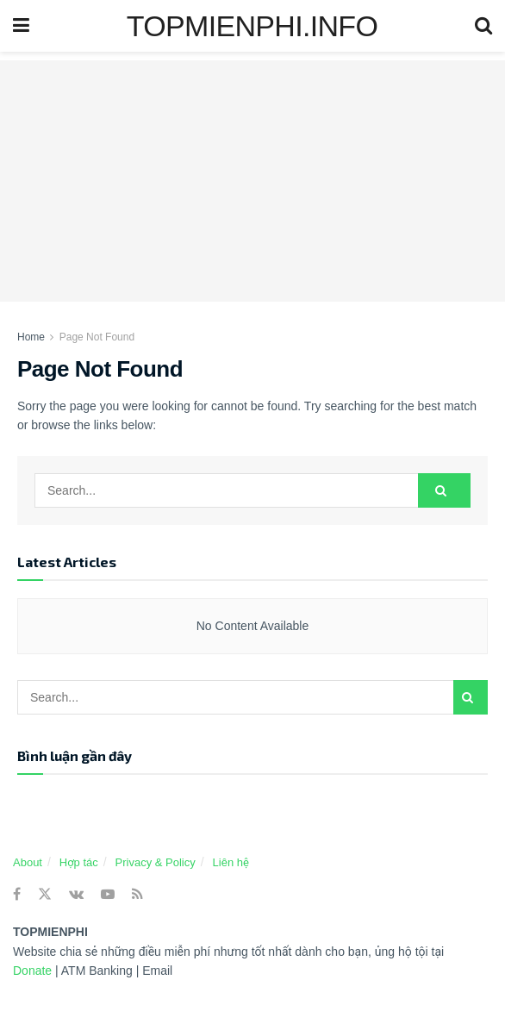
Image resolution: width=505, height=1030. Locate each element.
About (27, 862)
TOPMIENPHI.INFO (252, 26)
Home (31, 337)
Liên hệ (231, 862)
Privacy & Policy (155, 862)
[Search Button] (444, 490)
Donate (34, 970)
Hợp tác (78, 862)
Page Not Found (96, 337)
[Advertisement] (252, 181)
